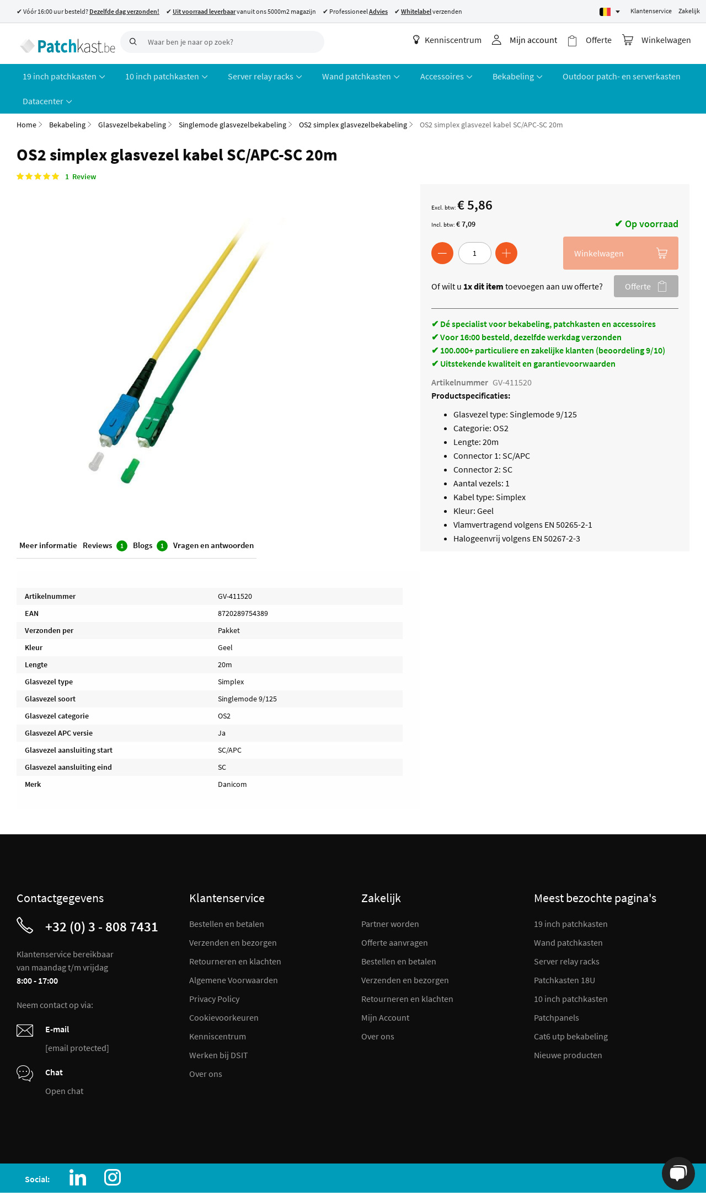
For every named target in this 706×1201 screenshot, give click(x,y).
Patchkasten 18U (564, 951)
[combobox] (222, 42)
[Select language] (610, 12)
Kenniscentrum (454, 39)
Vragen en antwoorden (213, 517)
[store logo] (64, 41)
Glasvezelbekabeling (132, 96)
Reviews (105, 518)
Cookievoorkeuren (224, 988)
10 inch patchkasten (571, 969)
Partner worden (390, 894)
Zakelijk (689, 11)
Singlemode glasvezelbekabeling (232, 96)
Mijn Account (385, 988)
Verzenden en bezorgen (233, 913)
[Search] (131, 42)
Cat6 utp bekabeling (571, 1007)
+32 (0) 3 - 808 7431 (101, 898)
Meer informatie (48, 517)
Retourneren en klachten (235, 932)
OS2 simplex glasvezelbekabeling (353, 96)
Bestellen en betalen (226, 894)
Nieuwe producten (568, 1026)
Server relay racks (567, 932)
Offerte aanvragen (394, 913)
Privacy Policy (214, 969)
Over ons (205, 1044)
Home (26, 96)
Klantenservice (651, 11)
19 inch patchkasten (571, 894)
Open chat (64, 1062)
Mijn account (540, 39)
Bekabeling (67, 96)
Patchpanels (556, 988)
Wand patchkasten (568, 913)
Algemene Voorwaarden (233, 951)
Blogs (150, 518)
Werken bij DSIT (218, 1026)
